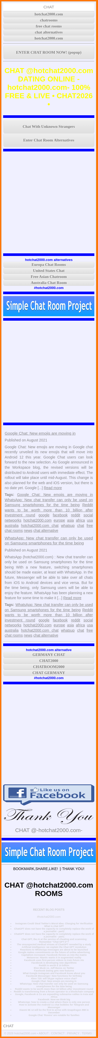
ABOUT (44, 1033)
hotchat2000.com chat (39, 525)
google (43, 515)
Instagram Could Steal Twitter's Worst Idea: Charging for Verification (54, 923)
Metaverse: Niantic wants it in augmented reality (54, 957)
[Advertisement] (49, 202)
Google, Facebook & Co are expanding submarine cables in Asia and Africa (54, 995)
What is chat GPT (54, 926)
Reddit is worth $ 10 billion (54, 965)
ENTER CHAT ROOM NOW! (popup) (49, 52)
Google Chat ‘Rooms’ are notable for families (53, 1015)
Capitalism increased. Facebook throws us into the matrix (54, 955)
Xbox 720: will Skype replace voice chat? (54, 978)
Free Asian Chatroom (49, 277)
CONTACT (58, 1033)
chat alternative (45, 530)
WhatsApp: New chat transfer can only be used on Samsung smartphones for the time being (54, 985)
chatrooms (48, 20)
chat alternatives (49, 32)
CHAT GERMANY (48, 673)
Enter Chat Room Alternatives (48, 140)
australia (12, 525)
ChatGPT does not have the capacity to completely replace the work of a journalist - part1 (54, 935)
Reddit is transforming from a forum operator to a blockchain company (54, 991)
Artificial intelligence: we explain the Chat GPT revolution (54, 947)
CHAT (48, 7)
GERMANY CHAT (48, 655)
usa (90, 520)
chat (80, 525)
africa (80, 520)
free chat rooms (49, 26)
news (28, 530)
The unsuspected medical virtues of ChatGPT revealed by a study (54, 944)
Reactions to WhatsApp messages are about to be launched (54, 949)
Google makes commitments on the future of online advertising (54, 952)
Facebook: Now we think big (54, 999)
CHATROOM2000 (49, 667)
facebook (60, 515)
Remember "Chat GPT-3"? (54, 942)
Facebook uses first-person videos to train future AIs (54, 960)
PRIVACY (73, 1033)
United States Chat (49, 271)
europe (59, 520)
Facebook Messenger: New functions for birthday (54, 976)
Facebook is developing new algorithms (54, 962)
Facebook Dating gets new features (54, 970)
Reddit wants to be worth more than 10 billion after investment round (49, 510)
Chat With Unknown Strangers (49, 126)
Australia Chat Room (49, 283)
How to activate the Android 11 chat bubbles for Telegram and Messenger (54, 1006)
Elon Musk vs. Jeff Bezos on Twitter (54, 968)
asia (70, 520)
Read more (53, 488)
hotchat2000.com (48, 14)
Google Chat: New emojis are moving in (40, 433)
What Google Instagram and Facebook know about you (54, 973)
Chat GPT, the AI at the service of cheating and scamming (54, 939)
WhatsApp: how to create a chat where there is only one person (54, 1002)
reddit (75, 515)
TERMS (87, 1033)
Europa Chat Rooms (49, 265)
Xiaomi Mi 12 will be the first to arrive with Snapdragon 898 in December (54, 1011)
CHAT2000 (48, 661)
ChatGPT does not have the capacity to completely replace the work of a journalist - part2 (54, 930)
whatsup (67, 525)
